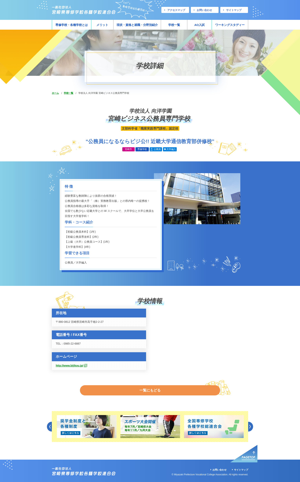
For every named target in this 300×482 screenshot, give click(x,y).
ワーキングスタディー (230, 25)
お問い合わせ (204, 10)
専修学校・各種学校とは (71, 25)
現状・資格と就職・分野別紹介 (137, 25)
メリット (102, 25)
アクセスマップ (176, 10)
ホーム (55, 93)
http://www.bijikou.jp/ (69, 365)
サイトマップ (233, 10)
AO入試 (199, 25)
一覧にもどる (150, 387)
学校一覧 (174, 25)
